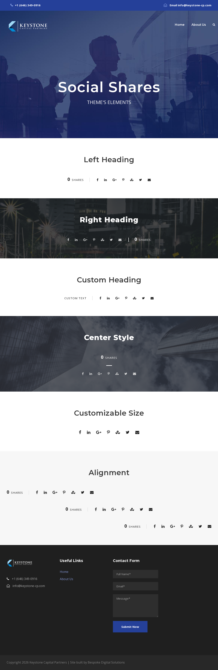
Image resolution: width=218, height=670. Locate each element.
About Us (198, 25)
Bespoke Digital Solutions (106, 662)
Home (180, 25)
